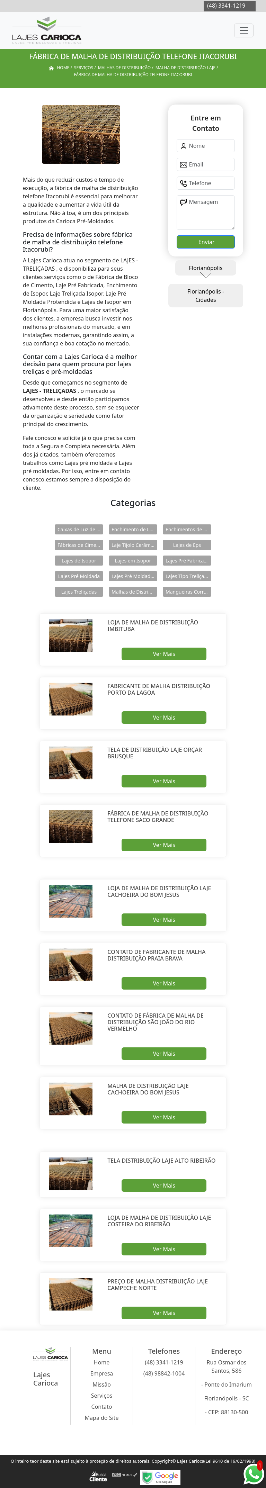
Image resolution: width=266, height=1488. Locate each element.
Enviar (206, 242)
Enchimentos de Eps (188, 529)
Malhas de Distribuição (134, 591)
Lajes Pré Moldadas (134, 576)
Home (102, 1362)
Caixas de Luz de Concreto (80, 529)
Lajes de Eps (187, 545)
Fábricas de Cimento (80, 545)
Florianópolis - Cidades (205, 296)
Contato (101, 1406)
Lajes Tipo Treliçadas (188, 576)
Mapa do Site (102, 1418)
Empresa (101, 1373)
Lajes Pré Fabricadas (188, 560)
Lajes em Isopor (133, 560)
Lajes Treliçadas (79, 591)
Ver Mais (164, 654)
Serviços (102, 1395)
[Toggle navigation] (244, 30)
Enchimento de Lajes (134, 529)
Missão (101, 1384)
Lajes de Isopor (79, 560)
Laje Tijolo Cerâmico (134, 545)
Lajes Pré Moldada (79, 576)
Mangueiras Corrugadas (188, 591)
